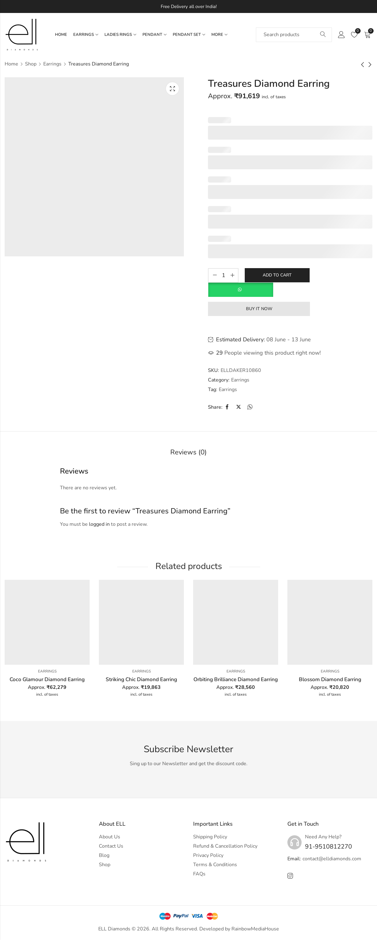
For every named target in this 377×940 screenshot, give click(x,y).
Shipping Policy (210, 836)
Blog (104, 855)
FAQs (199, 873)
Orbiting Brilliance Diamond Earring (235, 679)
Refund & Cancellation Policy (225, 846)
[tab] (188, 452)
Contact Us (111, 846)
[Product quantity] (223, 275)
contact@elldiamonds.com (332, 858)
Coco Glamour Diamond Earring (47, 679)
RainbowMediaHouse (255, 928)
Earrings (52, 64)
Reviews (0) (188, 452)
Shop (30, 64)
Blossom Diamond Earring (330, 679)
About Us (109, 836)
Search (323, 34)
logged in (99, 524)
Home (11, 64)
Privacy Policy (208, 855)
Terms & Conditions (215, 864)
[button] (240, 287)
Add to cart (277, 275)
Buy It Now (259, 308)
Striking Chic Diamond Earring (141, 679)
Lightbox (172, 88)
